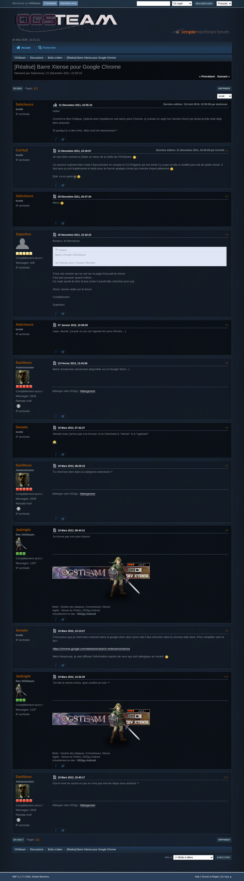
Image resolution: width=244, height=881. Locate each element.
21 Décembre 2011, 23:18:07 (74, 150)
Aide (197, 876)
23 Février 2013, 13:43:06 (72, 363)
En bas (17, 88)
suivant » (223, 76)
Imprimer (224, 88)
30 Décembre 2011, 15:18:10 (74, 234)
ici (75, 176)
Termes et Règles (210, 876)
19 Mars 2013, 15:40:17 (71, 777)
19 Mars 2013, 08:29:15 (71, 465)
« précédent (207, 76)
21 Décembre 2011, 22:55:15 (75, 105)
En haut (18, 839)
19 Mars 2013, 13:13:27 (71, 631)
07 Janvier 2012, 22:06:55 (73, 325)
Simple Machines (40, 876)
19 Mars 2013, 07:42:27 (71, 427)
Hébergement (87, 391)
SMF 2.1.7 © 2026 (21, 876)
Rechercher (47, 47)
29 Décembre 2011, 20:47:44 (74, 196)
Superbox (23, 234)
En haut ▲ (226, 876)
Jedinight (23, 530)
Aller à (168, 857)
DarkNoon (24, 362)
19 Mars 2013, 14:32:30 (71, 676)
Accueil (23, 47)
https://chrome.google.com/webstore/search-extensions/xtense (91, 648)
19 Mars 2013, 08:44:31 (71, 530)
